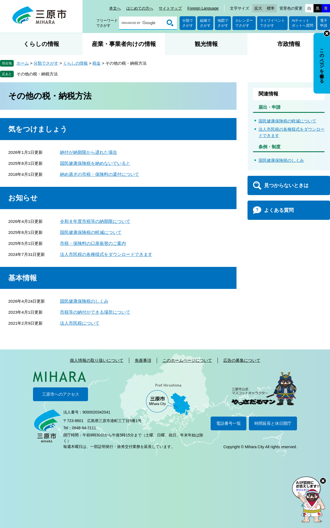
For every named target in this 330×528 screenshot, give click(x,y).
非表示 (327, 33)
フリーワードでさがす (107, 23)
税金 (96, 63)
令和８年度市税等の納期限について (95, 221)
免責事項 (143, 360)
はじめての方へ (139, 8)
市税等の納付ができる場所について (95, 312)
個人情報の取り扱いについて (96, 360)
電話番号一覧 (228, 423)
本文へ (115, 8)
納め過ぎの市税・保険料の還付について (99, 174)
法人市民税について (80, 323)
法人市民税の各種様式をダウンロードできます (106, 254)
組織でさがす (205, 23)
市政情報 (288, 44)
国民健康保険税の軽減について (91, 232)
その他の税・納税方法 (37, 74)
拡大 (258, 8)
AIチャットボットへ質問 (302, 23)
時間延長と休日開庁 (273, 423)
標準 (270, 8)
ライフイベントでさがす (272, 23)
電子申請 (323, 23)
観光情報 (206, 44)
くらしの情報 (41, 44)
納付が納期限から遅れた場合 (88, 152)
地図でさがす (223, 23)
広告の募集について (241, 360)
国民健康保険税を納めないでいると (95, 163)
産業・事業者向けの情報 (124, 44)
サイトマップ (170, 8)
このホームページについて (187, 360)
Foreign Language (203, 8)
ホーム (22, 63)
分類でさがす (187, 23)
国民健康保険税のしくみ (84, 301)
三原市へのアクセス (60, 394)
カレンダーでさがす (244, 23)
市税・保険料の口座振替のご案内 (93, 243)
